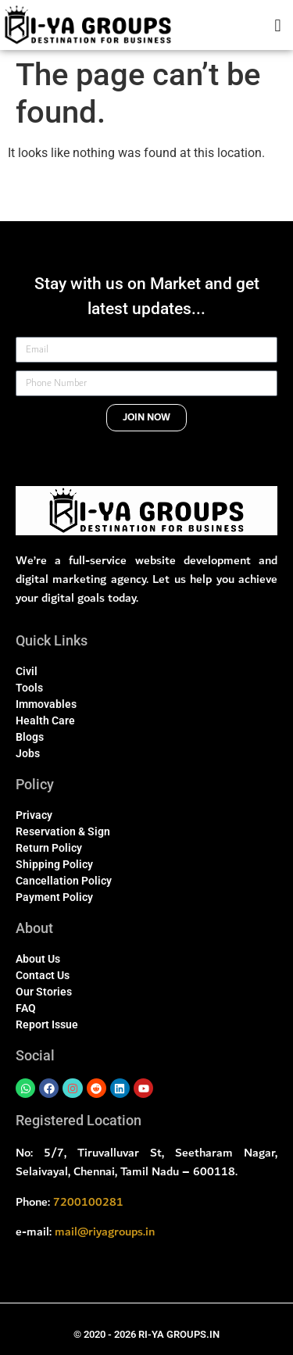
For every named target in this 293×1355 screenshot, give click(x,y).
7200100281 (88, 1202)
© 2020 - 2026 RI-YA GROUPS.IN (146, 1334)
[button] (277, 25)
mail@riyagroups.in (105, 1231)
